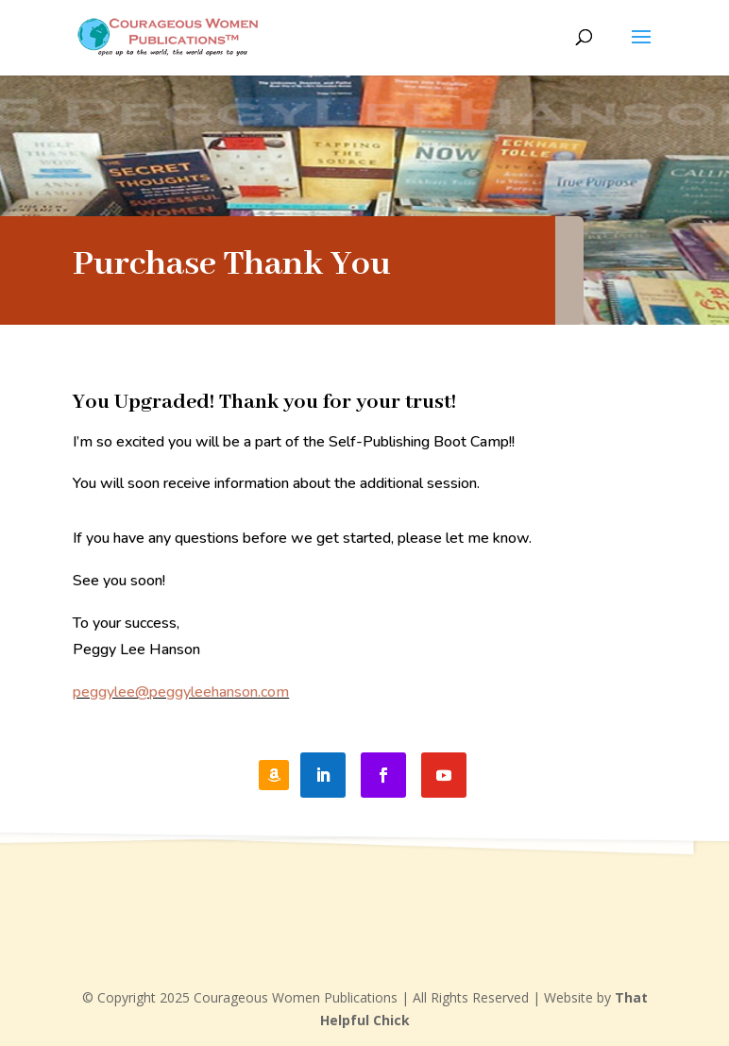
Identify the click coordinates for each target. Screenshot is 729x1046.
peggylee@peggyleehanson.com (181, 692)
